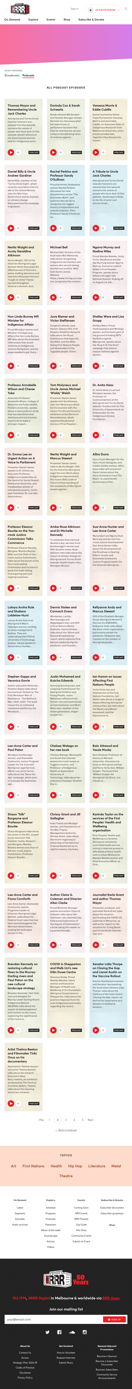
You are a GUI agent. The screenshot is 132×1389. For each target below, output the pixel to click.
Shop (112, 1225)
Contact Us (25, 1352)
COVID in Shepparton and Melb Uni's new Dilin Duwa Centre (65, 968)
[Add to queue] (18, 152)
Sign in (74, 8)
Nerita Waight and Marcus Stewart (63, 456)
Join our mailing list (66, 1309)
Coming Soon (81, 1207)
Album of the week (50, 1230)
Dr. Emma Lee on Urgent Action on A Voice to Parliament (22, 458)
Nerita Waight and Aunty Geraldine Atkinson (21, 251)
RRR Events (81, 1213)
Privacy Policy (25, 1377)
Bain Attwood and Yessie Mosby (105, 748)
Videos (50, 1246)
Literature (96, 1165)
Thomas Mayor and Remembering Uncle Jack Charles (22, 110)
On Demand (20, 1200)
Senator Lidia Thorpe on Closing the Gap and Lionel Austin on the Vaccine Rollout (107, 970)
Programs (51, 1213)
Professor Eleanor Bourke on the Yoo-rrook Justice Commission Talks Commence (21, 535)
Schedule (51, 1207)
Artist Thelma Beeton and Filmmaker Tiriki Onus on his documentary (23, 1055)
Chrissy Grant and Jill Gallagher (65, 816)
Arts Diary (81, 1230)
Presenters (50, 1224)
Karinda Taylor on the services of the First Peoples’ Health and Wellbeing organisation (108, 822)
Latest (20, 1207)
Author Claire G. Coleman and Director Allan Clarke (66, 899)
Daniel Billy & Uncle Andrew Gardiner (21, 174)
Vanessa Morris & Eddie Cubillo (105, 108)
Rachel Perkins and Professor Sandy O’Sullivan (63, 176)
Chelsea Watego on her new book (64, 748)
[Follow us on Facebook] (59, 1332)
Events (81, 1200)
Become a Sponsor (107, 1356)
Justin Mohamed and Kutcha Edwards (65, 679)
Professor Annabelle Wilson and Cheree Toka (22, 389)
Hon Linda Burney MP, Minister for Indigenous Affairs (23, 321)
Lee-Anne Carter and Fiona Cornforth (23, 897)
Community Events (81, 1235)
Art (13, 1165)
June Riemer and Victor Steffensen (62, 319)
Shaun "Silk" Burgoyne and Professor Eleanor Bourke (20, 820)
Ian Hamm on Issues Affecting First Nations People (107, 681)
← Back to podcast (66, 1130)
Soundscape (50, 1235)
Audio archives (20, 1224)
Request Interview (66, 1357)
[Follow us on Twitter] (47, 1333)
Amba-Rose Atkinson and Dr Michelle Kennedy (65, 531)
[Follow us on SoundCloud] (72, 1332)
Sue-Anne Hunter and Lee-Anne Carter (108, 529)
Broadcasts (12, 75)
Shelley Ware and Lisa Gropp (108, 319)
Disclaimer (25, 1372)
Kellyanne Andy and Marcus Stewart (107, 609)
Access (25, 1357)
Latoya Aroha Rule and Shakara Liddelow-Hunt (21, 611)
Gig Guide (81, 1224)
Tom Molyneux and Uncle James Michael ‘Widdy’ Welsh (65, 389)
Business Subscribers (107, 1369)
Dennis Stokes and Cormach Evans (63, 609)
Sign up (114, 1319)
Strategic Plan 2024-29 (25, 1362)
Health (56, 1165)
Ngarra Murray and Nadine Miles (106, 249)
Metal (116, 1165)
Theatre (66, 1175)
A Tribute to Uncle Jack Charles (105, 174)
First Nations (33, 1165)
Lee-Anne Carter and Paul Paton (23, 748)
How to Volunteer (66, 1352)
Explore (50, 1200)
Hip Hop (75, 1165)
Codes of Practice (25, 1367)
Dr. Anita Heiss (103, 385)
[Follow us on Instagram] (85, 1332)
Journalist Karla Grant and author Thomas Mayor (108, 899)
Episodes (20, 1218)
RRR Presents (81, 1218)
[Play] (11, 152)
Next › (91, 1119)
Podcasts (28, 75)
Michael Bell (59, 247)
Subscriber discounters (112, 1207)
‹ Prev (41, 1119)
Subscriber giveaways (112, 1213)
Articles (51, 1241)
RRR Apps (111, 1298)
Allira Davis (101, 454)
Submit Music (66, 1362)
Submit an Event (81, 1241)
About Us (25, 1346)
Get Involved (66, 1346)
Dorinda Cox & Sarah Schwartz (65, 108)
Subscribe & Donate (112, 1200)
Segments (20, 1213)
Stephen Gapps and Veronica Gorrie (22, 679)
